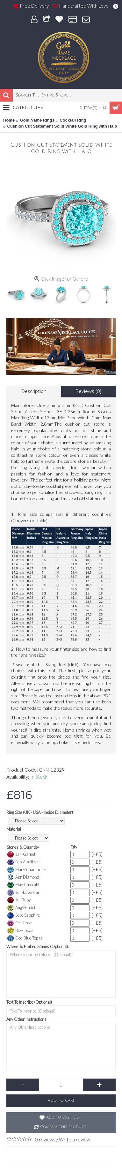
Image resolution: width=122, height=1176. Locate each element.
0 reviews (45, 1139)
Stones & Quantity (23, 847)
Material (13, 829)
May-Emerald (23, 885)
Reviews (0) (88, 391)
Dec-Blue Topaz (24, 938)
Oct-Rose (19, 923)
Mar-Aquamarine (26, 870)
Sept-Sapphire (23, 915)
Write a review (74, 1139)
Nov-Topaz (20, 930)
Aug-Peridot (21, 908)
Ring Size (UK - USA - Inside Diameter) (39, 812)
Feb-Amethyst (23, 862)
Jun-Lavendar (23, 892)
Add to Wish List (63, 1117)
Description (34, 391)
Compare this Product (63, 1127)
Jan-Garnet (21, 854)
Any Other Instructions (26, 1019)
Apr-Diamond (23, 877)
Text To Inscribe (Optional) (29, 1002)
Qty (73, 846)
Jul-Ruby (19, 900)
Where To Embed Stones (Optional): (37, 946)
